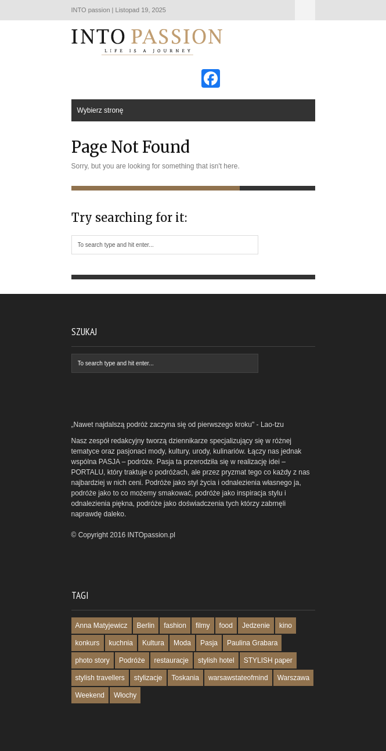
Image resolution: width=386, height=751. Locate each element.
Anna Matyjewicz (101, 625)
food (226, 625)
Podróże (132, 660)
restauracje (171, 660)
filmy (203, 625)
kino (285, 625)
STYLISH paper (268, 660)
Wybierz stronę (305, 10)
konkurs (87, 643)
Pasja (209, 643)
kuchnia (121, 643)
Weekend (89, 695)
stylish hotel (216, 660)
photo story (92, 660)
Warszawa (293, 678)
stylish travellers (100, 678)
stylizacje (148, 678)
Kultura (153, 643)
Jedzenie (256, 625)
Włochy (125, 695)
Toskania (185, 678)
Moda (182, 643)
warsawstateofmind (238, 678)
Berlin (146, 625)
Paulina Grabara (252, 643)
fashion (175, 625)
